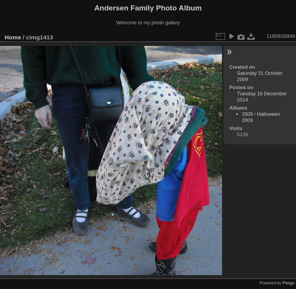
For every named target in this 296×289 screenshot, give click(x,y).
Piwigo (288, 283)
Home (13, 37)
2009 (247, 114)
